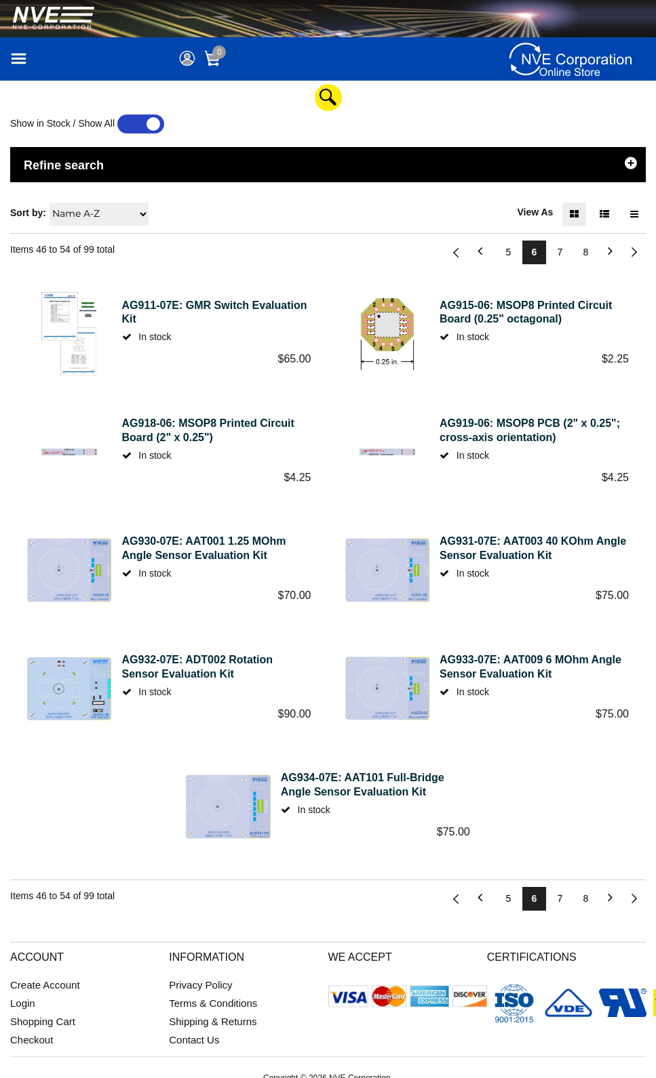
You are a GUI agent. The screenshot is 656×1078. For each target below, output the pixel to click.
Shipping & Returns (212, 1021)
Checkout (31, 1039)
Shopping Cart (42, 1021)
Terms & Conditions (213, 1003)
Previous (456, 252)
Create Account (45, 985)
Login (22, 1003)
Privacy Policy (200, 985)
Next (634, 252)
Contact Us (194, 1039)
